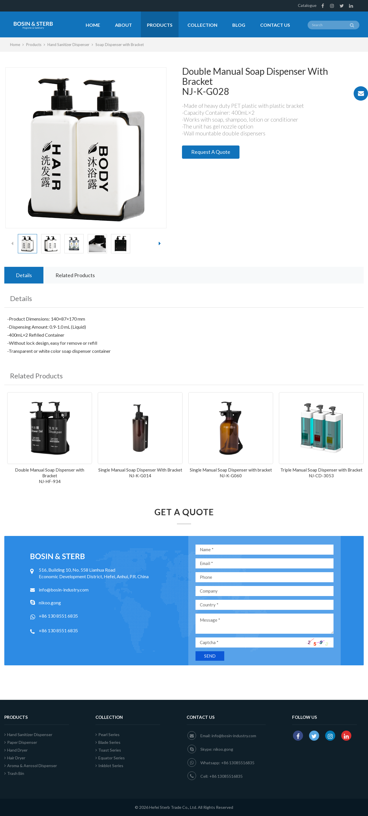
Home (93, 25)
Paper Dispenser (20, 742)
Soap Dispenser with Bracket (119, 44)
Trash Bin (14, 773)
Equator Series (110, 757)
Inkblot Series (109, 765)
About (123, 25)
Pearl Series (107, 734)
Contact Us (275, 25)
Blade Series (107, 742)
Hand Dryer (16, 750)
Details (24, 275)
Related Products (75, 275)
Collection (202, 25)
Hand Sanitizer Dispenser (68, 44)
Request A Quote (210, 152)
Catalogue (307, 5)
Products (159, 25)
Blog (238, 25)
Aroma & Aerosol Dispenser (30, 765)
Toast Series (108, 750)
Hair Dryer (14, 757)
